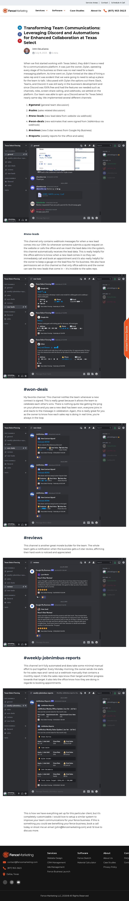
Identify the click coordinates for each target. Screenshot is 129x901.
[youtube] (18, 882)
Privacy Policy (110, 867)
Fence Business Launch (58, 871)
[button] (42, 10)
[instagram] (12, 882)
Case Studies (77, 11)
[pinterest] (5, 882)
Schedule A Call (118, 3)
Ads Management (56, 867)
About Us (96, 11)
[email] (20, 862)
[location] (11, 874)
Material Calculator (86, 862)
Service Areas (92, 3)
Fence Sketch (84, 858)
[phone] (12, 868)
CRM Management (56, 862)
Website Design (54, 858)
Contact (104, 3)
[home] (15, 10)
